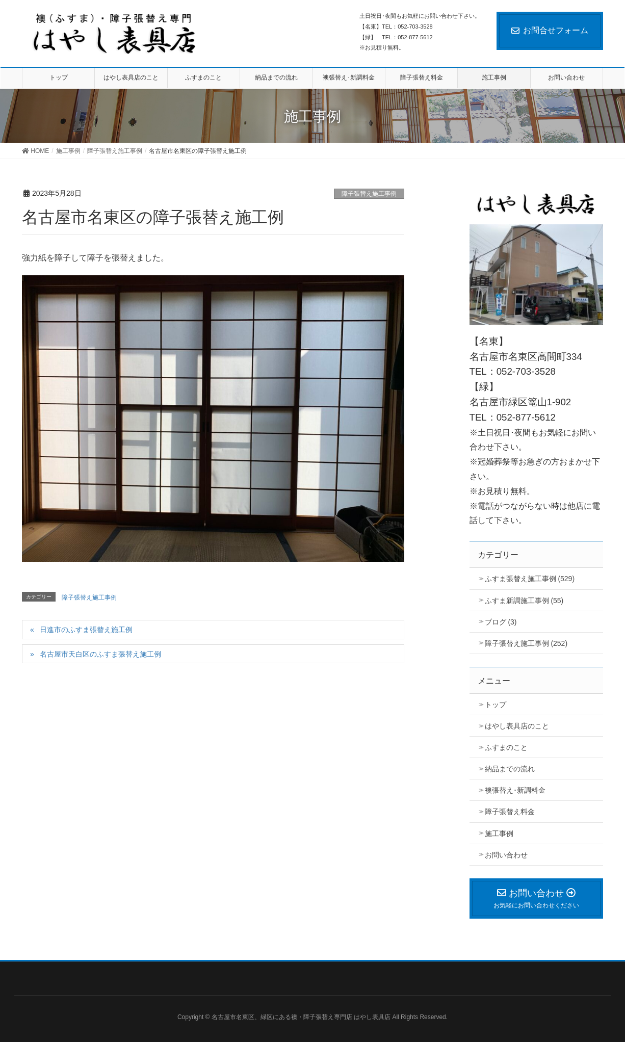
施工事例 (499, 833)
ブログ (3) (501, 622)
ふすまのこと (506, 747)
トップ (495, 704)
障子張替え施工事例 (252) (526, 643)
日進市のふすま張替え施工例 (86, 630)
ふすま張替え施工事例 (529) (530, 579)
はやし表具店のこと (517, 726)
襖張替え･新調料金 (515, 790)
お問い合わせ (506, 855)
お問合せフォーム (549, 30)
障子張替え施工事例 (369, 193)
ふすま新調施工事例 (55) (524, 600)
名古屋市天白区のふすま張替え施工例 (100, 654)
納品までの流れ (510, 769)
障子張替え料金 (510, 811)
